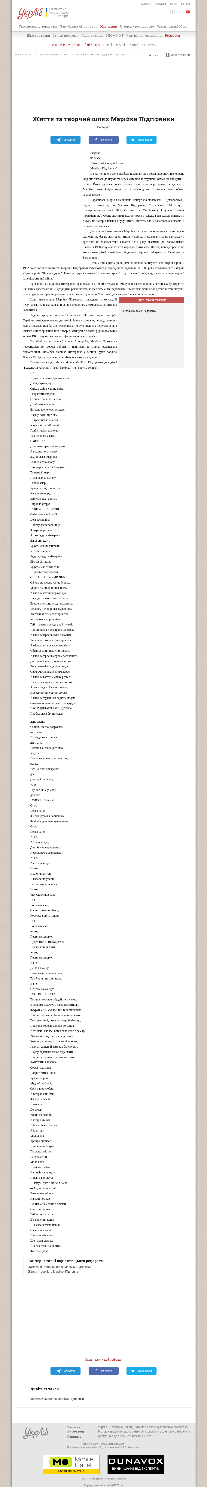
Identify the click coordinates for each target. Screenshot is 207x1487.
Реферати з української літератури (77, 45)
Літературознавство (137, 26)
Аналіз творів (92, 35)
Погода (185, 3)
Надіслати (65, 140)
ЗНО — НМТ (115, 35)
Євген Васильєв (115, 1444)
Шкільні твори (38, 35)
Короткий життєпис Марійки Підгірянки (57, 1399)
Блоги (173, 3)
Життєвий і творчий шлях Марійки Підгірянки (59, 1267)
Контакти (146, 3)
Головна (74, 1427)
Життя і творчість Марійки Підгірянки (54, 1271)
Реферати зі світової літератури (132, 45)
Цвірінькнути (141, 140)
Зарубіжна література (78, 26)
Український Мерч (172, 26)
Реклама (161, 3)
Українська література (38, 26)
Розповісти (103, 140)
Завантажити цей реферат (103, 1359)
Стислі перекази (66, 35)
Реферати (172, 35)
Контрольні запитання (144, 35)
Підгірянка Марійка (48, 54)
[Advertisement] (103, 86)
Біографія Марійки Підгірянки (138, 310)
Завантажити (178, 55)
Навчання (108, 27)
